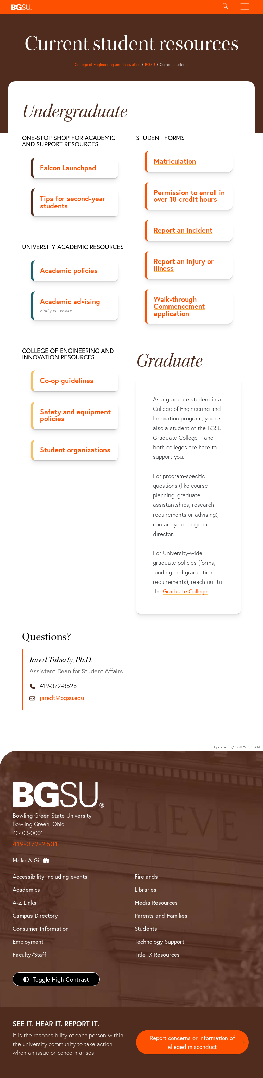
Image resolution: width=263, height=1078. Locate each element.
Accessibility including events (50, 876)
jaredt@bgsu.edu (62, 698)
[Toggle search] (225, 7)
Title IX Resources (157, 955)
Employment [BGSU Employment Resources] (28, 942)
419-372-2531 (35, 844)
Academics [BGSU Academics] (26, 889)
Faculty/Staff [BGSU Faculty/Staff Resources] (29, 955)
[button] (111, 6)
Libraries (145, 889)
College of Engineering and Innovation (107, 64)
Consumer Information (41, 929)
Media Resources (156, 902)
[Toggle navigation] (245, 7)
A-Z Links (24, 902)
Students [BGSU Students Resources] (146, 929)
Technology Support (159, 942)
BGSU (150, 64)
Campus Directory (35, 916)
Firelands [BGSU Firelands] (146, 876)
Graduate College (185, 591)
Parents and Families (161, 916)
